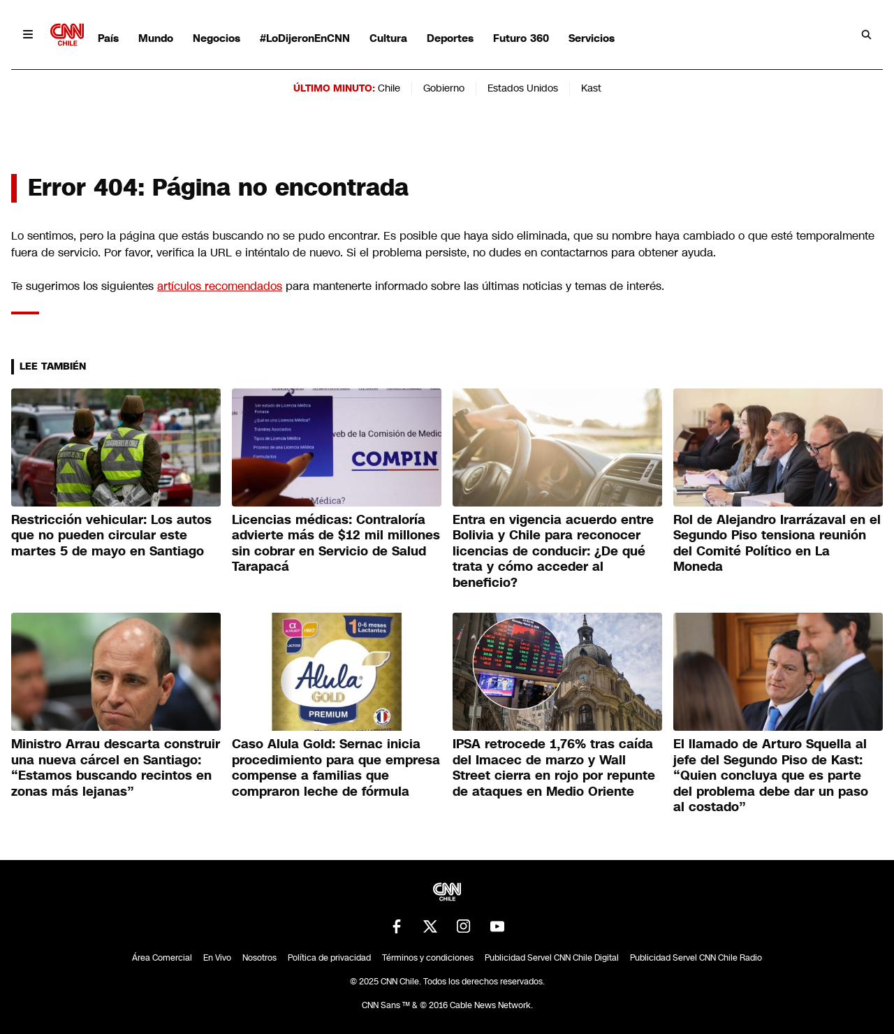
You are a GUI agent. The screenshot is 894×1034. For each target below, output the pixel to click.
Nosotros (259, 957)
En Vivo (217, 957)
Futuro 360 (521, 38)
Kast (591, 88)
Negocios (216, 38)
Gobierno (443, 88)
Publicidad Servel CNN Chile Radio (696, 957)
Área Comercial (162, 957)
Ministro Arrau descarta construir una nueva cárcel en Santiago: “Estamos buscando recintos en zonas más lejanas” (115, 768)
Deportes (450, 38)
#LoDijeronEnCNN (305, 38)
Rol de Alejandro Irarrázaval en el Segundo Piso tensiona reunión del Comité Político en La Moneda (777, 543)
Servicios (592, 38)
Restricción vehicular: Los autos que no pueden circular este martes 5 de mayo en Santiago (111, 535)
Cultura (388, 38)
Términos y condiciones (428, 957)
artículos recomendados (219, 286)
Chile (389, 88)
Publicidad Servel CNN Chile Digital (552, 957)
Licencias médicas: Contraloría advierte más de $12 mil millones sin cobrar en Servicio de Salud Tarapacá (336, 543)
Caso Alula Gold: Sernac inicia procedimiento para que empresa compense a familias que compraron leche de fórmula (336, 768)
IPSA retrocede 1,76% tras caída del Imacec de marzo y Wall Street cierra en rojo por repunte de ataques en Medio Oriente (554, 768)
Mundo (155, 38)
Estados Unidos (523, 88)
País (108, 38)
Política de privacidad (329, 957)
